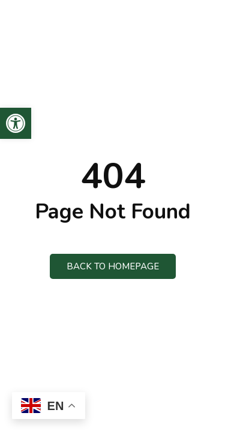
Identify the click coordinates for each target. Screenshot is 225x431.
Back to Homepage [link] (113, 266)
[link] (15, 123)
